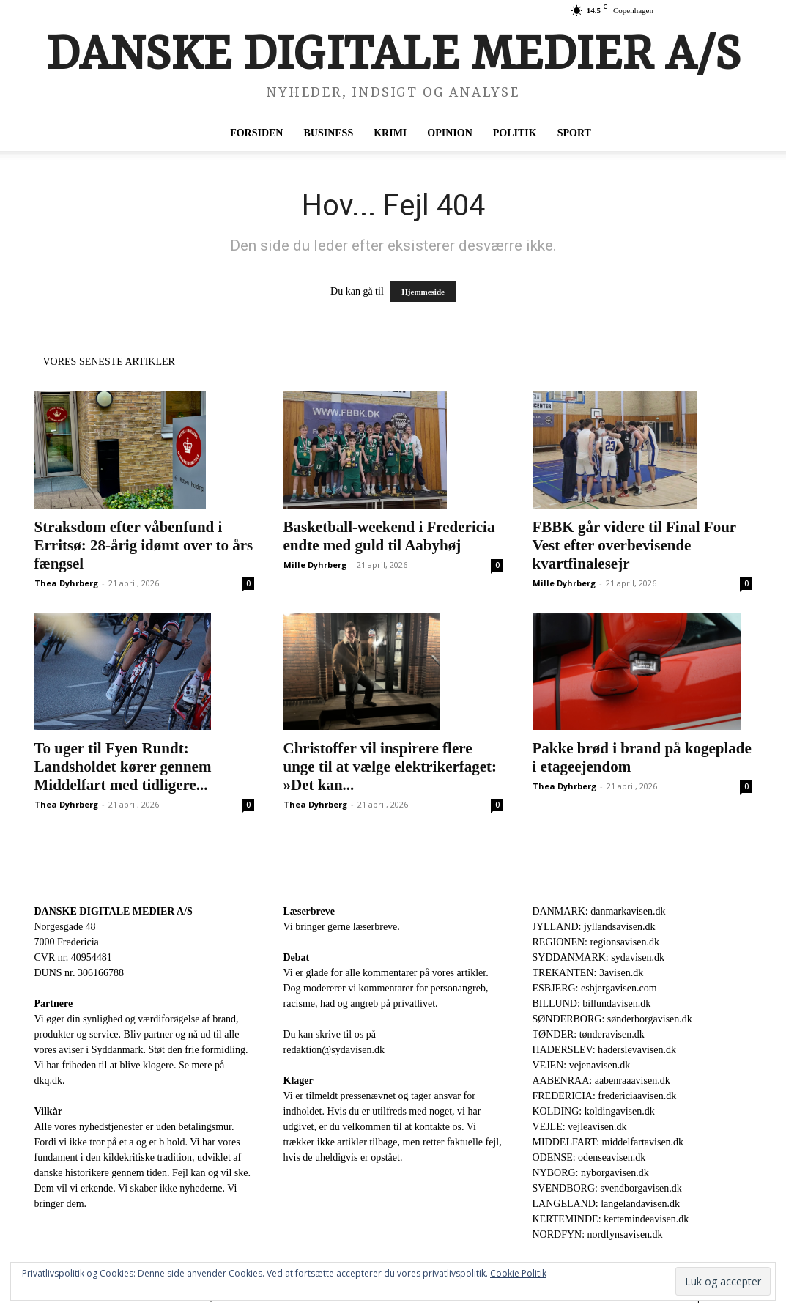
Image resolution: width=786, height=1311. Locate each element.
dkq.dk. (49, 1080)
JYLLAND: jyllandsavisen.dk (594, 926)
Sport (574, 133)
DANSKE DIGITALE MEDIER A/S (113, 911)
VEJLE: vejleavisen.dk (580, 1126)
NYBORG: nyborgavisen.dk (591, 1172)
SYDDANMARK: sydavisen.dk (598, 957)
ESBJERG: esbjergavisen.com (595, 988)
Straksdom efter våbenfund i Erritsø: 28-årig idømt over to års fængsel (143, 545)
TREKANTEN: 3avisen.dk (588, 972)
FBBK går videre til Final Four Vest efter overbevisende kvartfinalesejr (634, 545)
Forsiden (256, 133)
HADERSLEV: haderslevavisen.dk (604, 1049)
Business (328, 133)
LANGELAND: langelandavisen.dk (606, 1203)
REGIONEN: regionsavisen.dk (596, 942)
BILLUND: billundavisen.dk (592, 1003)
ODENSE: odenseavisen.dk (589, 1157)
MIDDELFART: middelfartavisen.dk (608, 1142)
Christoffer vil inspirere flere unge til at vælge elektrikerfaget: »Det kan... (390, 766)
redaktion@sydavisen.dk (334, 1049)
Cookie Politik (518, 1273)
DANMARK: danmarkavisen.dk (599, 911)
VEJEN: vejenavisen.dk (582, 1065)
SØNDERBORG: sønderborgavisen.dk (612, 1018)
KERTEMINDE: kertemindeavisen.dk (611, 1219)
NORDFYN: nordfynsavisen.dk (598, 1234)
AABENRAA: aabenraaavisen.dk (601, 1080)
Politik (515, 133)
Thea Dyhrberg (66, 582)
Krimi (390, 133)
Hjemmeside (423, 291)
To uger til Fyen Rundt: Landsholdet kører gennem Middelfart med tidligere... (123, 766)
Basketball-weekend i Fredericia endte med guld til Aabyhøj (389, 536)
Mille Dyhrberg (314, 564)
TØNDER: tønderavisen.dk (589, 1034)
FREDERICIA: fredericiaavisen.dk (605, 1095)
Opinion (449, 133)
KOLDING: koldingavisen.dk (594, 1111)
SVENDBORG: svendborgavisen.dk (607, 1188)
